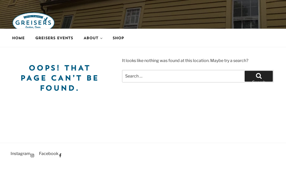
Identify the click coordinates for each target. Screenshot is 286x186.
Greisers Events (54, 38)
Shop (118, 38)
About (93, 38)
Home (18, 38)
